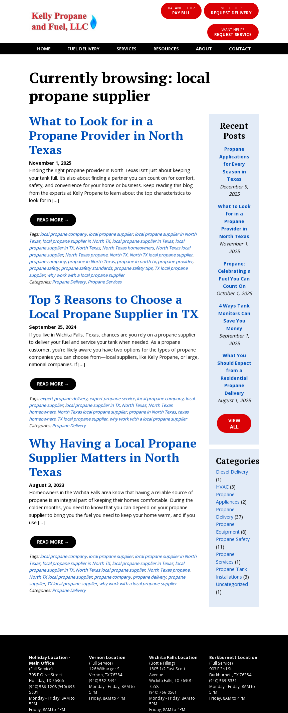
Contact (247, 33)
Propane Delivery (59, 238)
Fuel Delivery (78, 33)
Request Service (243, 10)
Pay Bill (142, 10)
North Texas (38, 211)
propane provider (91, 224)
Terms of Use (169, 704)
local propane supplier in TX (64, 354)
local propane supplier (101, 197)
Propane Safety (237, 458)
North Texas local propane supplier (141, 211)
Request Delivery (190, 10)
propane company (141, 218)
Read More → (43, 183)
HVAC (227, 405)
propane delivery (92, 518)
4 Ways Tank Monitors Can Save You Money (241, 268)
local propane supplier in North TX (53, 204)
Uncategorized (237, 503)
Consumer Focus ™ (219, 704)
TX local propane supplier (85, 231)
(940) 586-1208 (33, 628)
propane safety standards (168, 224)
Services (124, 33)
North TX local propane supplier (89, 218)
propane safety (125, 224)
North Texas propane (119, 511)
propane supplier (128, 518)
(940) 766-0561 (137, 640)
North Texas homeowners (78, 211)
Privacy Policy (136, 704)
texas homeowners (133, 361)
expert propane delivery (54, 347)
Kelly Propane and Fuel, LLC (92, 704)
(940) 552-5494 (85, 622)
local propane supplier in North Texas (162, 197)
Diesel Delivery (237, 398)
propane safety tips (38, 231)
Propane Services (95, 238)
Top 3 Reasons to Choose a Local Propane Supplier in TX (104, 263)
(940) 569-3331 (189, 628)
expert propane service (102, 347)
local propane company (53, 197)
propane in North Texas (88, 361)
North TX (47, 218)
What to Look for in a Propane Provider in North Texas (107, 113)
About (209, 33)
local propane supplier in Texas (119, 204)
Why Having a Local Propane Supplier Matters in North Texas (103, 406)
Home (36, 33)
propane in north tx (52, 224)
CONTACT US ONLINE (248, 625)
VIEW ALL (241, 352)
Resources (168, 33)
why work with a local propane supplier (150, 231)
